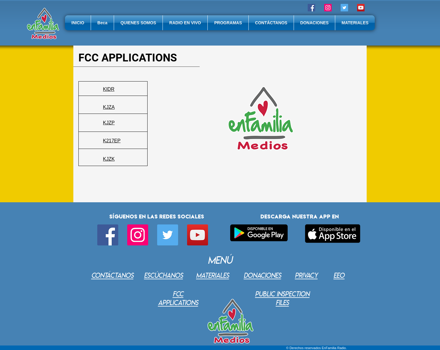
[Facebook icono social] (311, 7)
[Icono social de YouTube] (361, 7)
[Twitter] (344, 7)
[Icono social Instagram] (328, 7)
